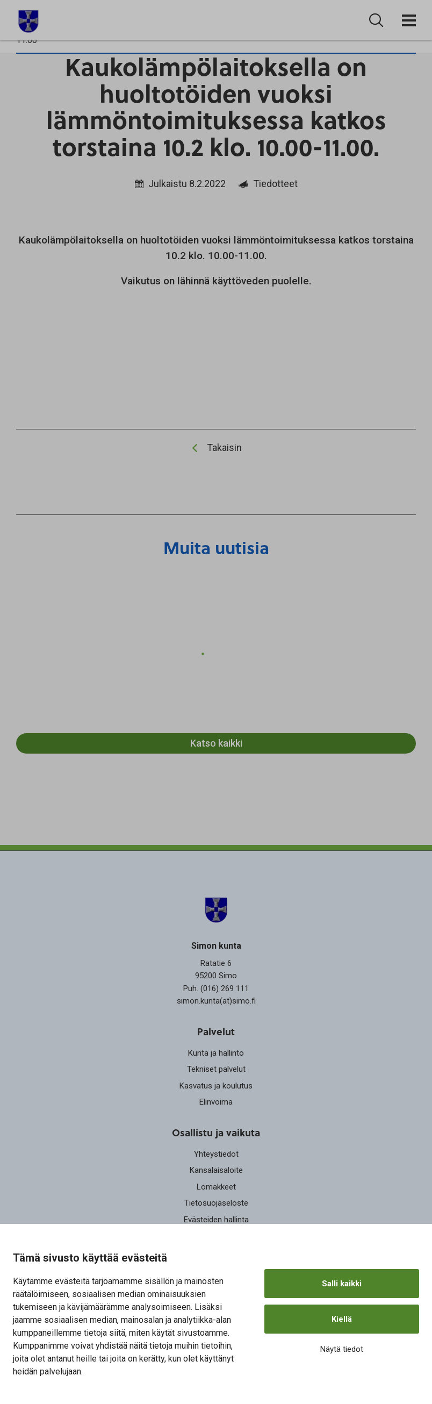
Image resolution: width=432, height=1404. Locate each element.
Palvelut (216, 1031)
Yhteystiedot (216, 1154)
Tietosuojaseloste (216, 1203)
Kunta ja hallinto (216, 1053)
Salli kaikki (342, 1283)
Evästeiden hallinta (216, 1219)
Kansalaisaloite (216, 1170)
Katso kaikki (216, 743)
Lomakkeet (216, 1187)
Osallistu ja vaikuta (216, 1133)
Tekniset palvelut (216, 1069)
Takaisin (224, 447)
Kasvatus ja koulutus (216, 1086)
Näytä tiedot (341, 1349)
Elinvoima (216, 1102)
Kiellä (342, 1319)
